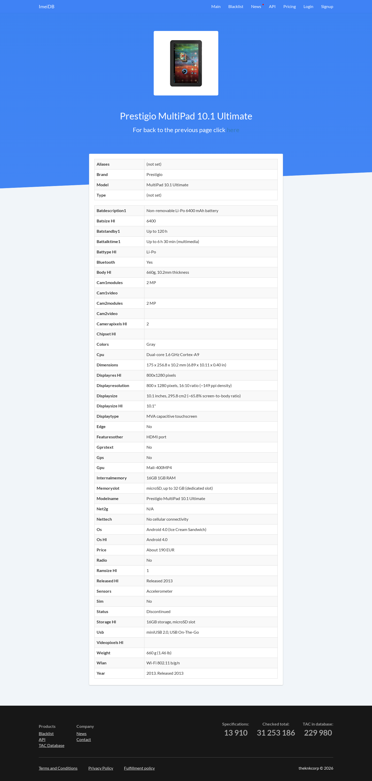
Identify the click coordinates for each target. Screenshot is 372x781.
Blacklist (235, 6)
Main (216, 6)
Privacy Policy (100, 768)
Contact (83, 739)
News (256, 6)
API (272, 6)
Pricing (289, 6)
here (233, 129)
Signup (327, 6)
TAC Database (51, 745)
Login (308, 6)
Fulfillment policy (139, 768)
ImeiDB (47, 6)
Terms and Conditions (58, 768)
